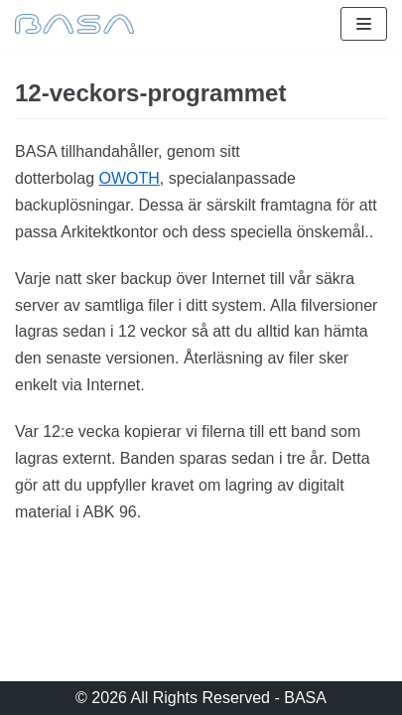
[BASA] (74, 24)
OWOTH (129, 178)
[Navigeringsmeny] (363, 24)
